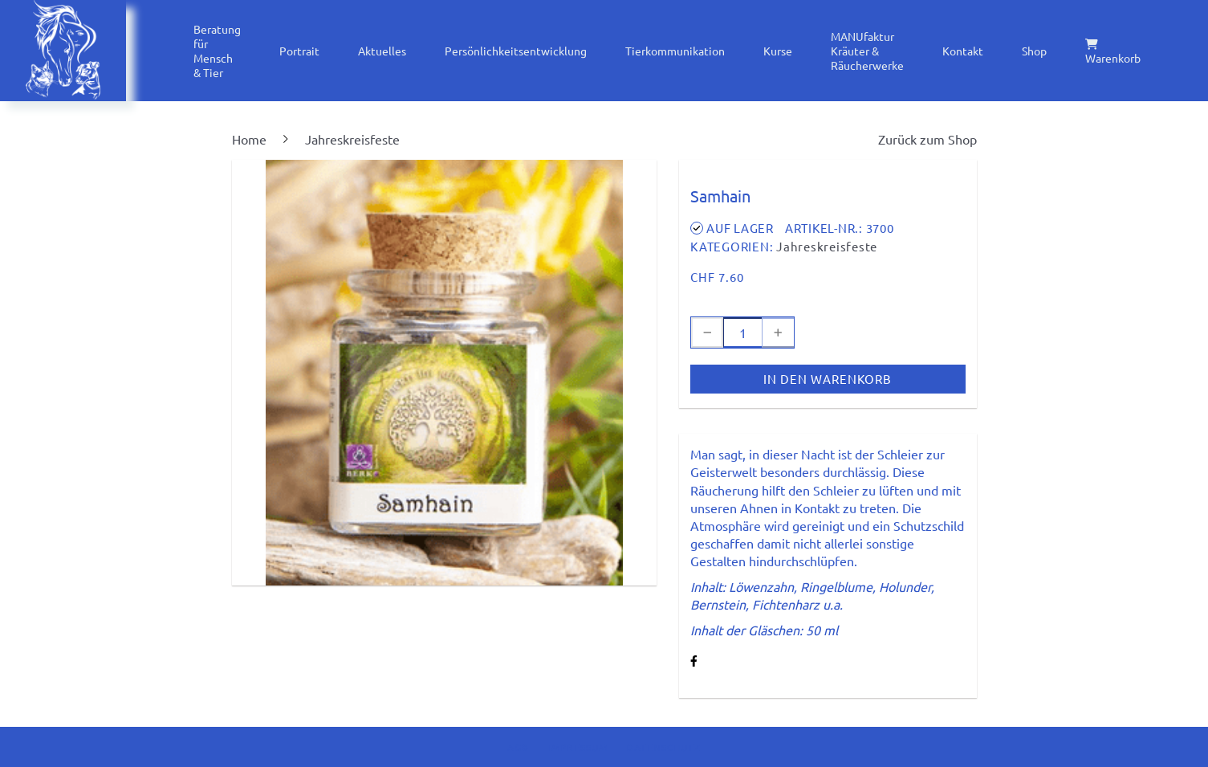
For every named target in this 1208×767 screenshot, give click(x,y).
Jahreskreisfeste (826, 246)
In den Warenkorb (827, 378)
